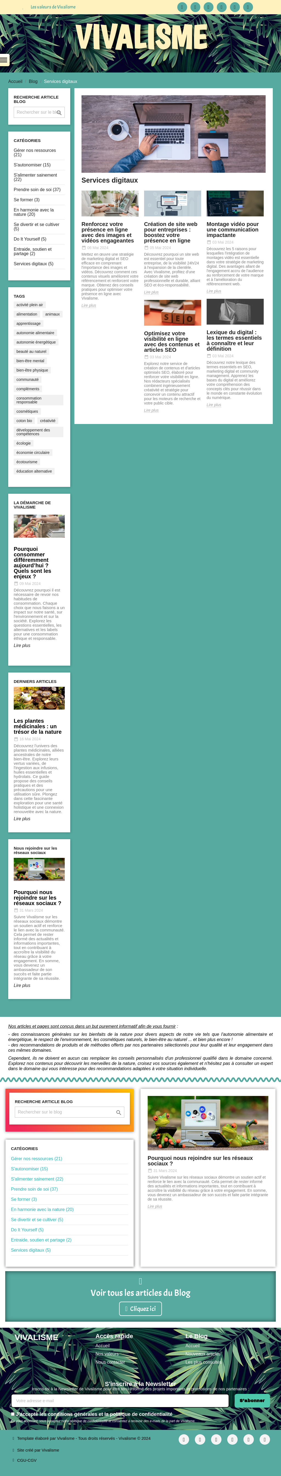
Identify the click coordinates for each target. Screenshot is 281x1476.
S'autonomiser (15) (32, 165)
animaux (52, 314)
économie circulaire (33, 452)
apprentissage (28, 323)
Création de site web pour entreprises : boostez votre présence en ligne (171, 232)
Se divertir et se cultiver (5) (36, 226)
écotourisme (26, 462)
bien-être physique (32, 370)
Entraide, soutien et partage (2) (33, 251)
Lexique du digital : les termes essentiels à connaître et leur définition (234, 340)
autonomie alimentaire (35, 333)
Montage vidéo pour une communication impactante (233, 229)
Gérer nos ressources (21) (35, 152)
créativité (47, 420)
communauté (27, 379)
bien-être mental (30, 361)
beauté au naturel (31, 351)
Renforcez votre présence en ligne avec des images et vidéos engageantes (108, 232)
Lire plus (22, 645)
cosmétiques (27, 411)
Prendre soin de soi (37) (37, 189)
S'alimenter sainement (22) (35, 177)
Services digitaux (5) (34, 263)
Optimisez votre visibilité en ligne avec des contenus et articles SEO (171, 341)
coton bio (24, 420)
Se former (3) (27, 199)
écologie (23, 443)
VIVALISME (140, 37)
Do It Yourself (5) (30, 239)
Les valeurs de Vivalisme (53, 7)
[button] (140, 1309)
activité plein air (29, 305)
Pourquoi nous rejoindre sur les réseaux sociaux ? (200, 1161)
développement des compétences (33, 432)
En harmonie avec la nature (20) (34, 212)
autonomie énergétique (36, 342)
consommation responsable (28, 400)
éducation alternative (34, 471)
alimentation (26, 314)
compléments (27, 389)
